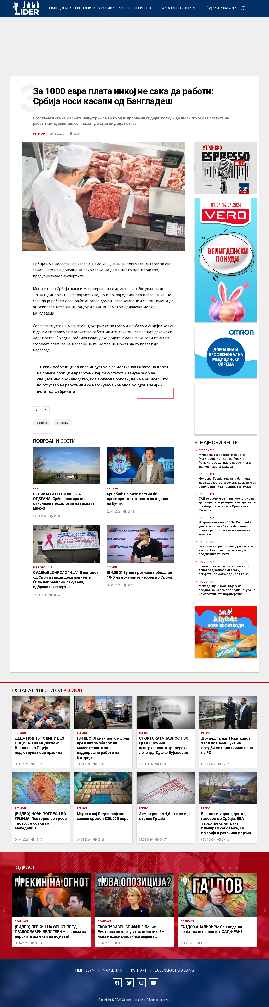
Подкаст (188, 8)
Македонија (60, 8)
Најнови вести (219, 442)
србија (43, 422)
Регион (140, 8)
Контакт (139, 970)
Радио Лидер (26, 8)
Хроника (106, 8)
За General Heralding (174, 970)
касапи (64, 422)
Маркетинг (113, 970)
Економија (85, 8)
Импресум (85, 970)
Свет (154, 8)
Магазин (169, 8)
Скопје (124, 8)
